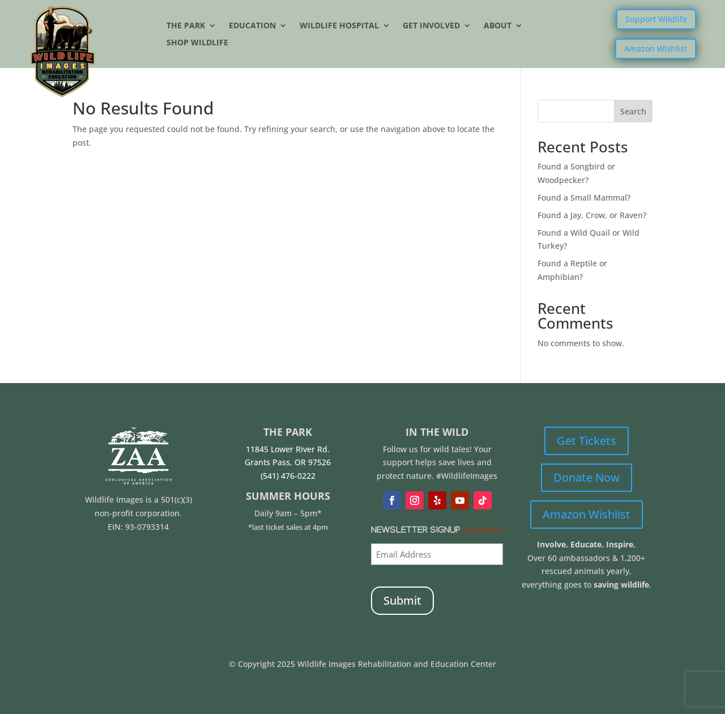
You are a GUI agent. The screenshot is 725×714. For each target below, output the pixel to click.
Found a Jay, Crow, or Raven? (592, 215)
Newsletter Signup (436, 532)
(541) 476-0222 (288, 475)
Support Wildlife (656, 19)
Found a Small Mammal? (585, 197)
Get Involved (431, 26)
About (497, 26)
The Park (186, 26)
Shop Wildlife (197, 43)
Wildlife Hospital (339, 26)
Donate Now (586, 477)
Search (633, 111)
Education (252, 26)
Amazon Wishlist (655, 48)
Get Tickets (586, 440)
